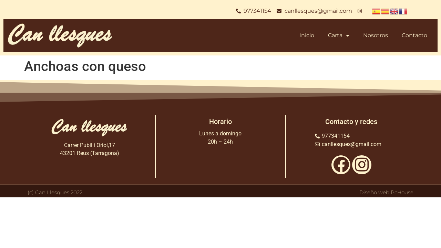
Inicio (306, 35)
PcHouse (402, 192)
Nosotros (375, 35)
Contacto (414, 35)
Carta (338, 35)
